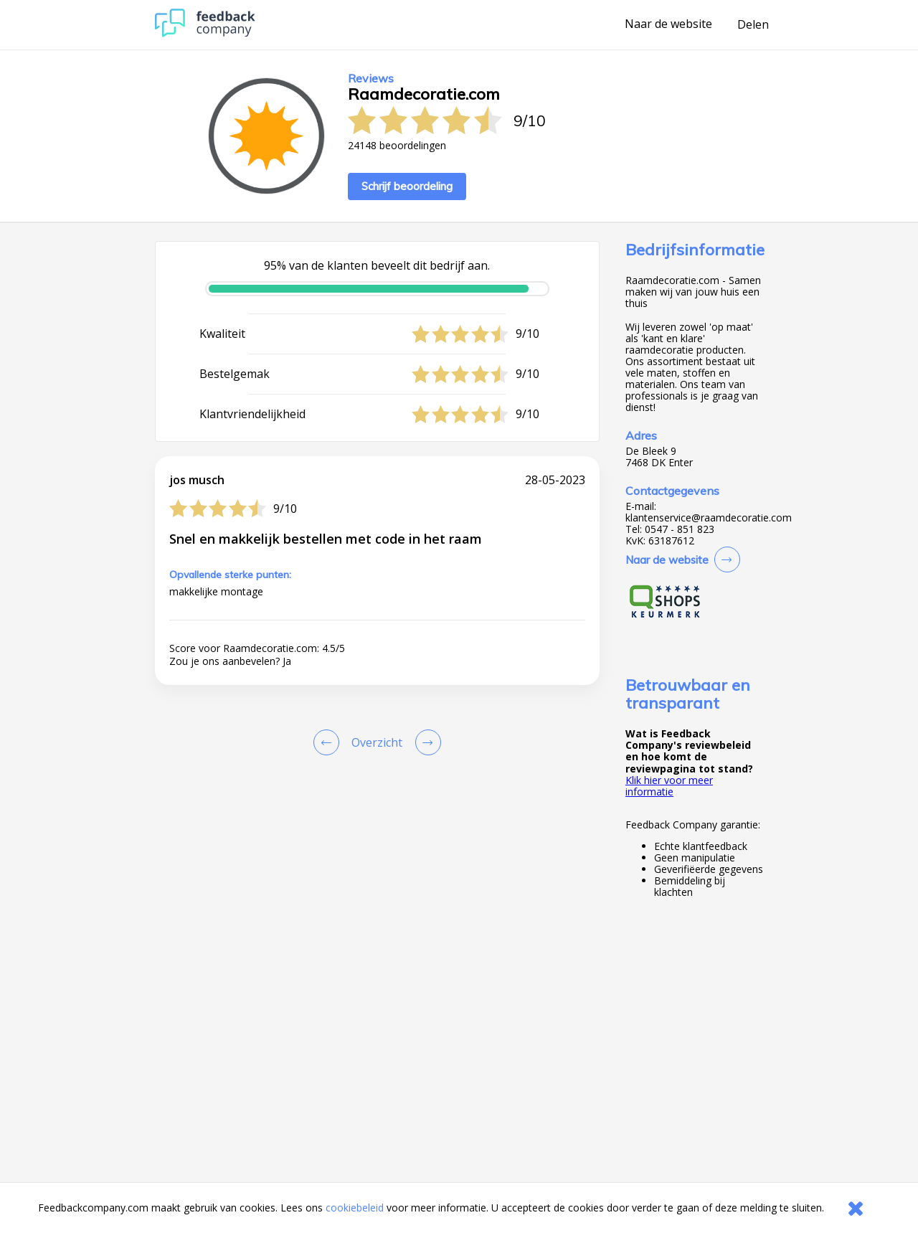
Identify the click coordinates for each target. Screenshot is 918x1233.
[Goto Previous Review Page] (329, 742)
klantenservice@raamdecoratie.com (708, 518)
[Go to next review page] (425, 742)
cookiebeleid (355, 1207)
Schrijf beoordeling (407, 186)
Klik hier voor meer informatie (669, 785)
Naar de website (668, 24)
